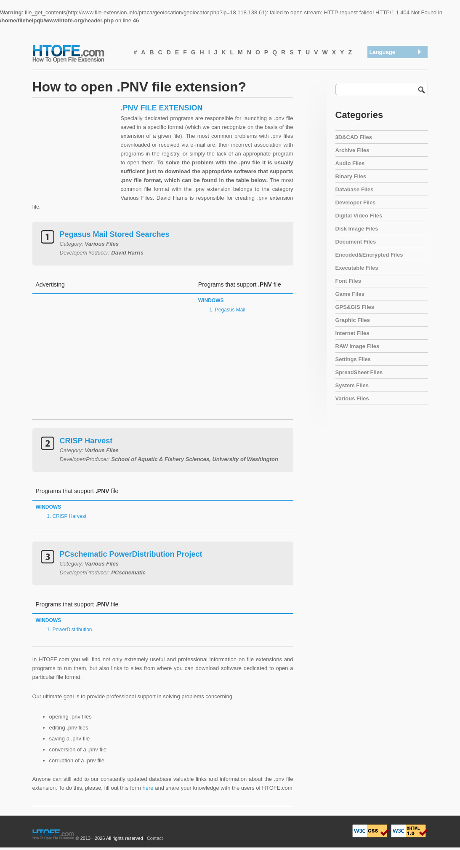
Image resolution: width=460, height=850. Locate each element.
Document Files (355, 242)
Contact (155, 838)
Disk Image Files (356, 228)
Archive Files (352, 150)
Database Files (354, 189)
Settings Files (353, 359)
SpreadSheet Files (359, 372)
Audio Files (350, 163)
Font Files (348, 281)
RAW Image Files (357, 346)
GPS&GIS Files (354, 307)
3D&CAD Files (353, 137)
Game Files (349, 294)
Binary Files (351, 176)
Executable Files (356, 268)
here (148, 788)
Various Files (352, 398)
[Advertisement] (74, 156)
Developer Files (355, 202)
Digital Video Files (359, 215)
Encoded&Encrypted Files (369, 255)
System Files (352, 385)
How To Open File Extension (77, 53)
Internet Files (352, 333)
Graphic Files (352, 320)
